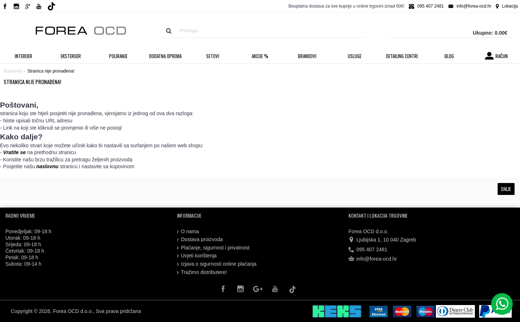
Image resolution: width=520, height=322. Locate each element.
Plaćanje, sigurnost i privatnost (213, 248)
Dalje (506, 188)
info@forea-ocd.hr (372, 259)
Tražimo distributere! (202, 272)
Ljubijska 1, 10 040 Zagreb (382, 240)
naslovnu (47, 166)
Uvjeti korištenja (197, 256)
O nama (188, 232)
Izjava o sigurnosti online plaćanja (216, 264)
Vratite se (14, 152)
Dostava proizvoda (200, 239)
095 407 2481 (367, 249)
